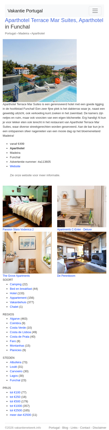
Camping (16, 284)
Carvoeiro (16, 371)
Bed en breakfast (21, 288)
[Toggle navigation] (95, 10)
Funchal (15, 380)
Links (74, 427)
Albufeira (15, 362)
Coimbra (15, 323)
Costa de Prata (19, 336)
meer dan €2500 (20, 415)
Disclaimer (99, 427)
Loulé (13, 366)
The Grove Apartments (16, 275)
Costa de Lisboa (20, 332)
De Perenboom (66, 275)
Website (15, 166)
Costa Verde (18, 327)
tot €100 (15, 392)
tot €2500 (16, 410)
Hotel (13, 293)
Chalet (14, 306)
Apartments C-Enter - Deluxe (74, 229)
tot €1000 (16, 406)
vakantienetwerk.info (27, 427)
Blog (65, 427)
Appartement (18, 297)
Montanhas (17, 345)
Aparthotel (38, 33)
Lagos (14, 375)
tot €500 (15, 401)
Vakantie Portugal (25, 10)
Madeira (23, 33)
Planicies (16, 350)
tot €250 (15, 397)
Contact (85, 427)
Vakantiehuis (18, 302)
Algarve (15, 318)
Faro (13, 341)
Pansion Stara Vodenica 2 (18, 229)
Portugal (10, 33)
